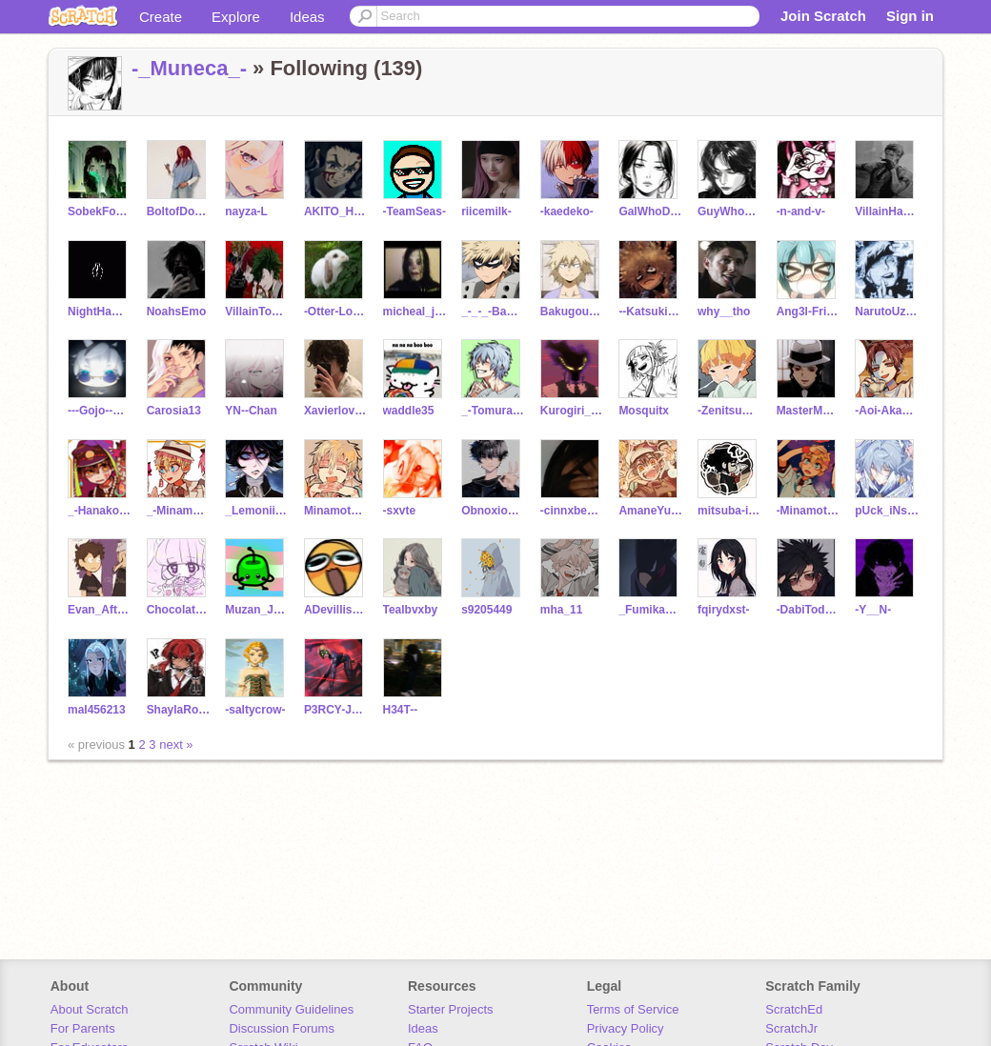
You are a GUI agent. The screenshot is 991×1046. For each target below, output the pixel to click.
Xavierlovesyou (336, 410)
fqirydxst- (724, 609)
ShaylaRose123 (179, 709)
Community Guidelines (291, 1009)
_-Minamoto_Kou (179, 510)
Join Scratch (823, 16)
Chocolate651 (179, 609)
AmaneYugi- (650, 510)
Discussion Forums (281, 1028)
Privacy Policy (625, 1028)
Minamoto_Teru (336, 510)
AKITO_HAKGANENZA (336, 211)
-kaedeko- (567, 211)
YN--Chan (251, 410)
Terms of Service (633, 1009)
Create (160, 17)
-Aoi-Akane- (887, 410)
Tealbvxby (410, 609)
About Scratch (90, 1009)
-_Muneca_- (189, 68)
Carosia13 (174, 410)
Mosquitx (643, 410)
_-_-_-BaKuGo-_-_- (493, 311)
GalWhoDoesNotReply (650, 211)
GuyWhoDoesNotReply (729, 211)
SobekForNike (99, 211)
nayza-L (246, 211)
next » (175, 744)
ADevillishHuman (336, 609)
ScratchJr (791, 1028)
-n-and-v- (801, 211)
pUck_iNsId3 (887, 510)
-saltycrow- (255, 709)
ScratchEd (793, 1009)
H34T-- (400, 709)
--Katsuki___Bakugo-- (650, 311)
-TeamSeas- (414, 211)
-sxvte (399, 510)
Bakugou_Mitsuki (572, 311)
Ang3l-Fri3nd (808, 311)
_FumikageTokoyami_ (650, 609)
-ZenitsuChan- (729, 410)
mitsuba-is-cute (729, 510)
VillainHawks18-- (887, 211)
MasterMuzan (808, 410)
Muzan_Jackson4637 (257, 609)
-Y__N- (873, 609)
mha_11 (561, 609)
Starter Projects (451, 1009)
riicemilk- (486, 211)
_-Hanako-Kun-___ (99, 510)
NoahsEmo (177, 311)
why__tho (724, 311)
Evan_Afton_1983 (99, 609)
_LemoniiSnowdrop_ (257, 510)
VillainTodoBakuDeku (257, 311)
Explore (236, 17)
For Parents (83, 1028)
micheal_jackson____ (415, 311)
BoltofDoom (179, 211)
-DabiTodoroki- (808, 609)
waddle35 (409, 410)
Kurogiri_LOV (572, 410)
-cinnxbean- (572, 510)
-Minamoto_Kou (808, 510)
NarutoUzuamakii (887, 311)
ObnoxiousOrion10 (493, 510)
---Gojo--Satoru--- (99, 410)
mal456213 (97, 709)
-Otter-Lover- (336, 311)
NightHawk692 (99, 311)
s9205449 (486, 609)
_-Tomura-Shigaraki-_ (493, 410)
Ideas (307, 17)
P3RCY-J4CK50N (336, 709)
